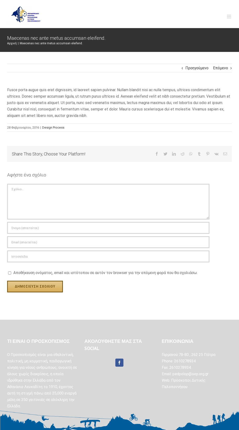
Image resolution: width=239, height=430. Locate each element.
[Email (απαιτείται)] (108, 242)
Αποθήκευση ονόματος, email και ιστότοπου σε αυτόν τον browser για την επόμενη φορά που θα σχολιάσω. (105, 272)
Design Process (53, 127)
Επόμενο (220, 68)
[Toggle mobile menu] (229, 16)
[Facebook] (119, 363)
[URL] (108, 256)
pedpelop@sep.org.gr (190, 374)
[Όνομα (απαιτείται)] (108, 228)
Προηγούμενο (196, 68)
